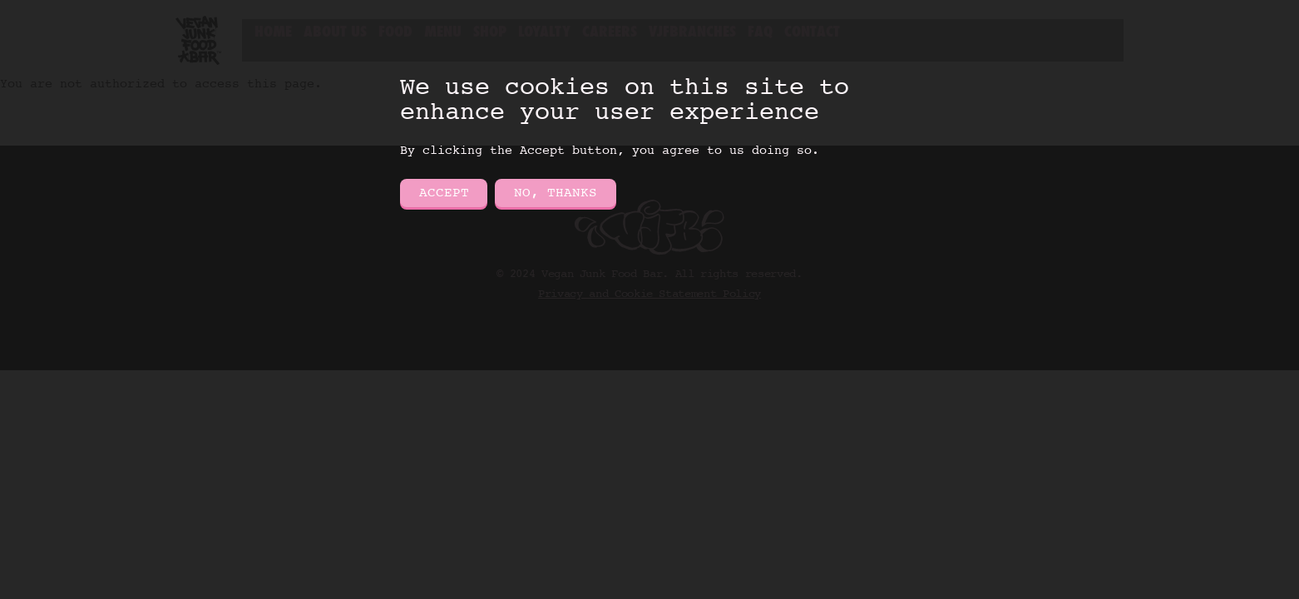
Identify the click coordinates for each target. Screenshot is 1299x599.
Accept (444, 193)
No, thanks (555, 193)
